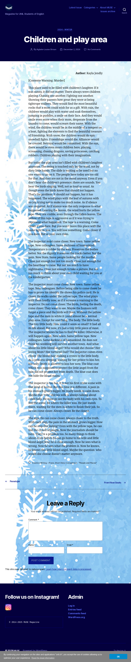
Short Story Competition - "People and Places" (78, 467)
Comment (33, 524)
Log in (71, 610)
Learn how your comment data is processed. (68, 573)
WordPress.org (76, 621)
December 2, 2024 (72, 54)
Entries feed (74, 613)
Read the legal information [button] (42, 658)
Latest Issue (75, 9)
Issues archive (108, 13)
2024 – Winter (65, 34)
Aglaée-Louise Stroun (45, 54)
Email (70, 549)
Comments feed (77, 617)
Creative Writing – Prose (43, 467)
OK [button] (118, 656)
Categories (89, 9)
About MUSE (106, 9)
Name (31, 549)
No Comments (95, 54)
